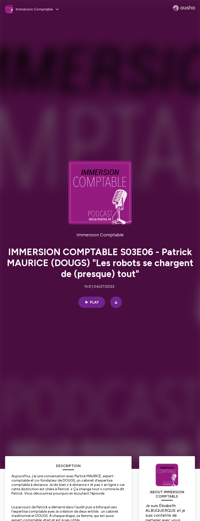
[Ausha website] (184, 8)
